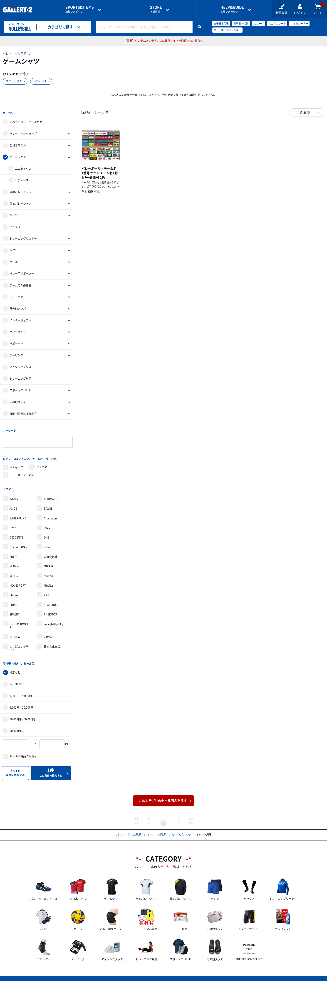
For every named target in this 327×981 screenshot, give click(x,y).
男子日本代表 (240, 23)
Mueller (48, 578)
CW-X (13, 520)
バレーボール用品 (14, 53)
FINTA (13, 549)
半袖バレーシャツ (20, 190)
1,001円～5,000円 (21, 686)
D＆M (47, 520)
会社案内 (163, 977)
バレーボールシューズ (23, 132)
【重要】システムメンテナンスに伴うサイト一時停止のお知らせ (163, 40)
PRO (47, 588)
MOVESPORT (18, 578)
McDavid (15, 559)
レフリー (15, 248)
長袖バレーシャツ (20, 201)
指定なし (15, 663)
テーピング (16, 353)
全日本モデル (18, 143)
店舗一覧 (55, 977)
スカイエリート (277, 23)
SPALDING (50, 597)
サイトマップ (268, 977)
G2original (50, 549)
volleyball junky (53, 616)
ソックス (15, 225)
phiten (14, 588)
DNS (46, 530)
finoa (47, 540)
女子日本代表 (221, 23)
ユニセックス (14, 81)
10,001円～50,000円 (22, 710)
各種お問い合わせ (127, 977)
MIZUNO (15, 568)
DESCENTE (16, 530)
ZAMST (48, 629)
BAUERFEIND (18, 510)
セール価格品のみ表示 (23, 747)
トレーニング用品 (20, 377)
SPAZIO (14, 607)
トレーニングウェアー (23, 236)
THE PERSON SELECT (23, 411)
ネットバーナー (299, 23)
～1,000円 (16, 675)
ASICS (13, 501)
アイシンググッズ (20, 365)
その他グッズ (18, 306)
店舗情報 (156, 9)
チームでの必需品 (20, 283)
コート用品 (16, 295)
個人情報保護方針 (229, 977)
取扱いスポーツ (79, 9)
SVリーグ (258, 23)
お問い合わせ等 (232, 9)
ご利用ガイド (88, 977)
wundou (15, 629)
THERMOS (50, 607)
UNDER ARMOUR (19, 618)
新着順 (305, 112)
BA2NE (48, 501)
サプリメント (18, 330)
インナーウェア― (20, 318)
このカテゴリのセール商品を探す (163, 791)
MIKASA (49, 559)
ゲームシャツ (18, 155)
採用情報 (193, 977)
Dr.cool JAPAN (18, 540)
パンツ (14, 213)
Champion (50, 510)
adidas (14, 491)
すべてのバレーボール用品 (26, 120)
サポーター (16, 342)
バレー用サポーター (22, 271)
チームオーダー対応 (22, 469)
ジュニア (41, 461)
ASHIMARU (51, 491)
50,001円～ (17, 721)
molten (48, 568)
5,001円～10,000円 (21, 698)
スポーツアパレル (20, 388)
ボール (14, 260)
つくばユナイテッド (19, 641)
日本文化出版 (52, 639)
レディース (40, 81)
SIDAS (13, 597)
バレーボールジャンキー (227, 30)
